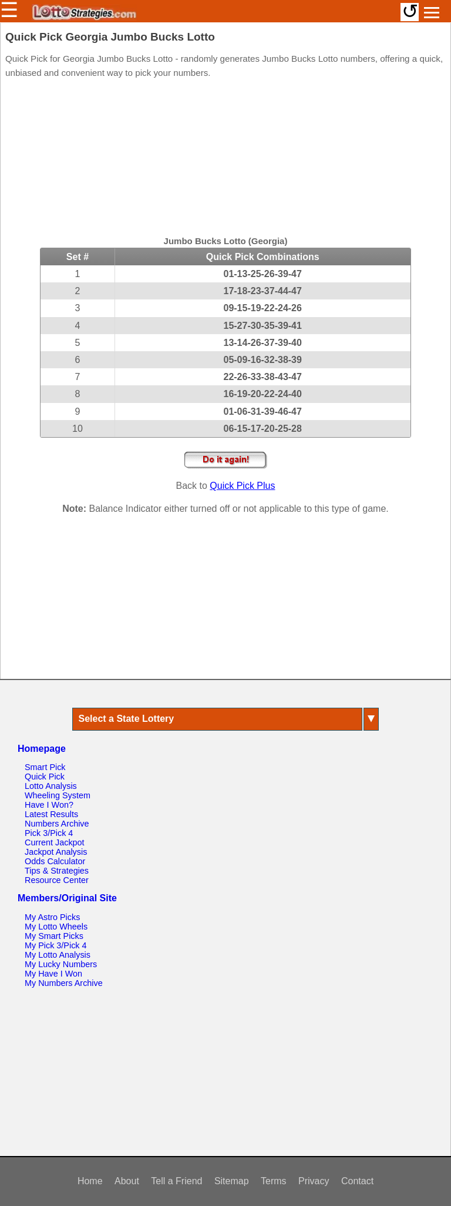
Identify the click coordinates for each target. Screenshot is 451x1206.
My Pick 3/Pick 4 (56, 945)
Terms (274, 1181)
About (127, 1181)
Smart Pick (45, 767)
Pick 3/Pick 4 (49, 833)
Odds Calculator (55, 861)
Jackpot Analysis (56, 852)
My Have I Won (53, 973)
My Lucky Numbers (61, 964)
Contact (357, 1181)
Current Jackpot (55, 842)
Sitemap (231, 1181)
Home (90, 1181)
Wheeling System (57, 795)
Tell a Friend (176, 1181)
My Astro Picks (52, 917)
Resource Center (57, 880)
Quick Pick (45, 776)
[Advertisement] (225, 158)
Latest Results (51, 814)
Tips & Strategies (57, 870)
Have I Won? (49, 804)
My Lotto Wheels (56, 926)
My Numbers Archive (64, 983)
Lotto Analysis (51, 786)
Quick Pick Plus (242, 486)
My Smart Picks (54, 936)
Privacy (313, 1181)
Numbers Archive (57, 823)
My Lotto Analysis (57, 955)
